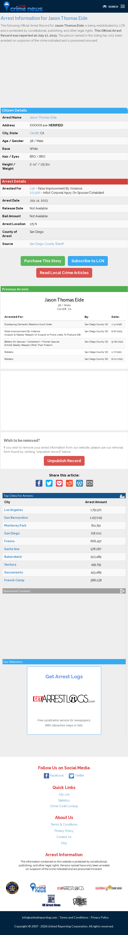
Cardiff (34, 133)
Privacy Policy (64, 831)
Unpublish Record (64, 461)
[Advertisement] (64, 75)
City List (64, 794)
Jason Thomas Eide (43, 117)
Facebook (54, 775)
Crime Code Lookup (64, 806)
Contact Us (64, 837)
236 (32, 188)
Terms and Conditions (73, 917)
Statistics (64, 800)
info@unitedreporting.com (39, 917)
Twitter (76, 775)
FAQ (64, 843)
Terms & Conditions (64, 824)
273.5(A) (35, 192)
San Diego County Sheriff (47, 244)
